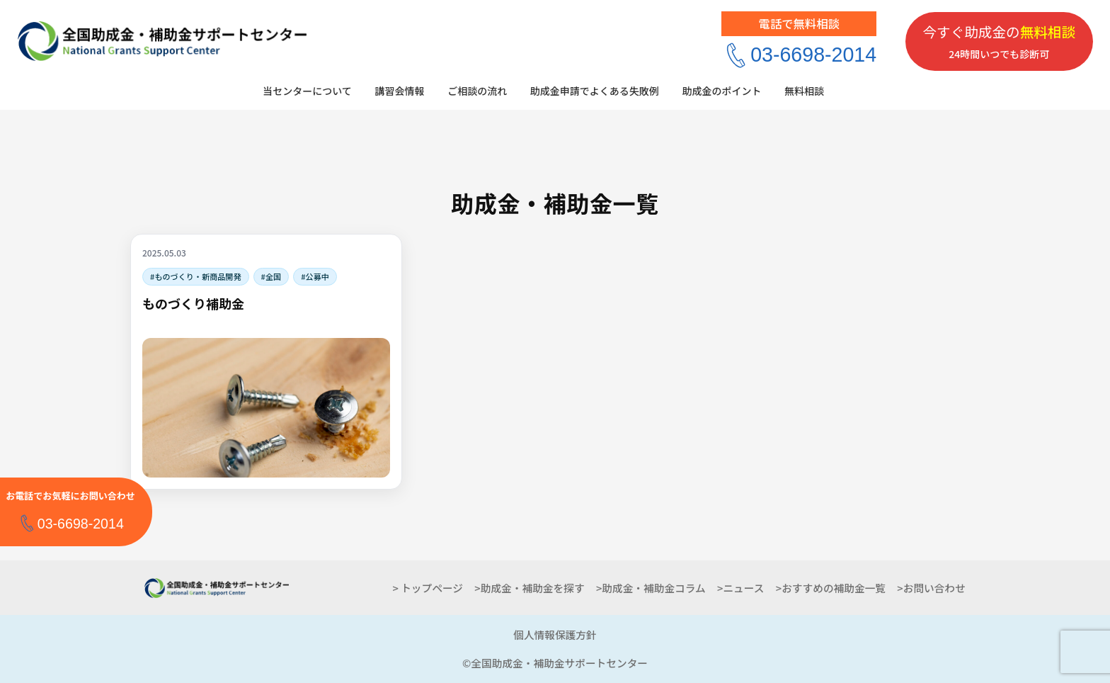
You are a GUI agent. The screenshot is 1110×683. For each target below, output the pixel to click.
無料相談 (804, 91)
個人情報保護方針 (555, 634)
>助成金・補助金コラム (651, 587)
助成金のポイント (721, 91)
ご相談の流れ (477, 91)
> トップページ (427, 587)
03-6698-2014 (813, 54)
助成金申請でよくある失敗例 (594, 91)
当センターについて (307, 91)
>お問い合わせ (931, 587)
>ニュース (740, 587)
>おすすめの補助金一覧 (831, 587)
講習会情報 (399, 91)
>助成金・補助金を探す (529, 587)
